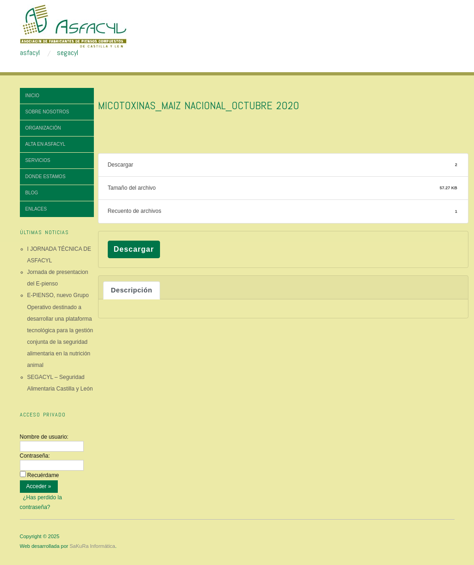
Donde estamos (45, 176)
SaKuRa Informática (92, 546)
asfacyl (30, 52)
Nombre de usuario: (44, 437)
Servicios (37, 160)
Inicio (32, 95)
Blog (31, 192)
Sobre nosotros (47, 111)
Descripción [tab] (131, 290)
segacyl (67, 52)
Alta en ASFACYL (45, 144)
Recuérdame (43, 475)
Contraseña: (35, 456)
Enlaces (36, 208)
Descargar (134, 249)
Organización (43, 127)
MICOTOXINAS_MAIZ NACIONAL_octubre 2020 (198, 105)
